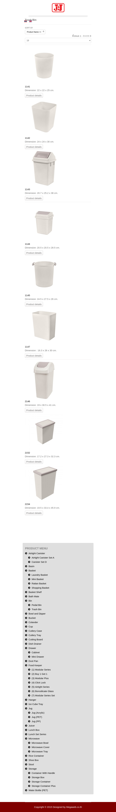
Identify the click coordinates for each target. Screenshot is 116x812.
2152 (27, 452)
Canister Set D (39, 562)
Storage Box (38, 777)
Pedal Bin (37, 605)
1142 (27, 138)
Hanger (32, 699)
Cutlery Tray (35, 635)
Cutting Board (36, 639)
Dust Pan (33, 661)
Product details (34, 95)
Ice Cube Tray (36, 704)
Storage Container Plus (44, 786)
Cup (31, 626)
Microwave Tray (40, 751)
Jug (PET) (37, 717)
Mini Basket (38, 579)
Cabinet (36, 652)
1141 (27, 86)
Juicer (32, 725)
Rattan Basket (39, 583)
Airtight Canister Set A (43, 557)
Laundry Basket (40, 575)
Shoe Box (34, 760)
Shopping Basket (40, 587)
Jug (30, 708)
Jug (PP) (36, 721)
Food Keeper (35, 665)
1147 (27, 346)
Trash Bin (37, 609)
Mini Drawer (38, 656)
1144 (27, 244)
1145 (27, 295)
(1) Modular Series (41, 669)
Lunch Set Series (37, 734)
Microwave (34, 738)
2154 (27, 504)
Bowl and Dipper (37, 613)
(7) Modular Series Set (43, 695)
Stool (31, 764)
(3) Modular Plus (40, 678)
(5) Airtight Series (41, 687)
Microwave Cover (41, 747)
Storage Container (41, 781)
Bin (30, 600)
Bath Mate (34, 596)
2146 (27, 401)
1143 (27, 189)
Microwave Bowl (40, 743)
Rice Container (36, 755)
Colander (33, 622)
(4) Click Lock (39, 682)
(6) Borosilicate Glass (43, 691)
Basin (32, 566)
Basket (32, 570)
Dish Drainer (35, 643)
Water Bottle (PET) (38, 790)
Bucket (32, 618)
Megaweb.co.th (74, 807)
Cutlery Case (35, 631)
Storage (33, 768)
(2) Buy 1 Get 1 (39, 674)
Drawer (32, 648)
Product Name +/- (34, 32)
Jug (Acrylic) (38, 712)
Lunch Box (34, 730)
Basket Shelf (35, 592)
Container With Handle (43, 773)
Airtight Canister (37, 553)
